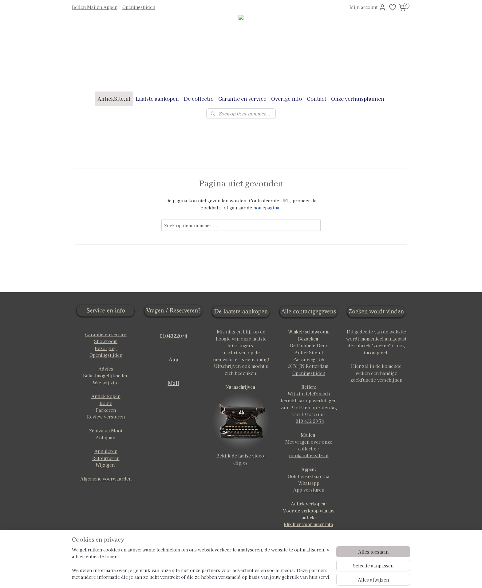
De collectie (198, 98)
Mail (173, 383)
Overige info (286, 98)
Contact (316, 98)
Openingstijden (138, 7)
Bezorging (106, 348)
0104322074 (173, 335)
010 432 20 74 (310, 421)
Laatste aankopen (157, 98)
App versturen (308, 490)
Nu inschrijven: (241, 387)
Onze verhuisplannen (357, 98)
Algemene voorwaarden (106, 479)
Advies (105, 369)
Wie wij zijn (106, 383)
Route (106, 403)
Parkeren (106, 410)
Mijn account (368, 7)
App (173, 359)
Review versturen (106, 417)
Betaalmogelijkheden (105, 375)
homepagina (266, 207)
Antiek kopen (105, 396)
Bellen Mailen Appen (94, 7)
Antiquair (106, 437)
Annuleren (105, 451)
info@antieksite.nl (309, 455)
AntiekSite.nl (114, 98)
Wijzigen (106, 465)
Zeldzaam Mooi (105, 430)
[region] (200, 563)
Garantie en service (242, 98)
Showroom (105, 341)
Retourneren (106, 458)
